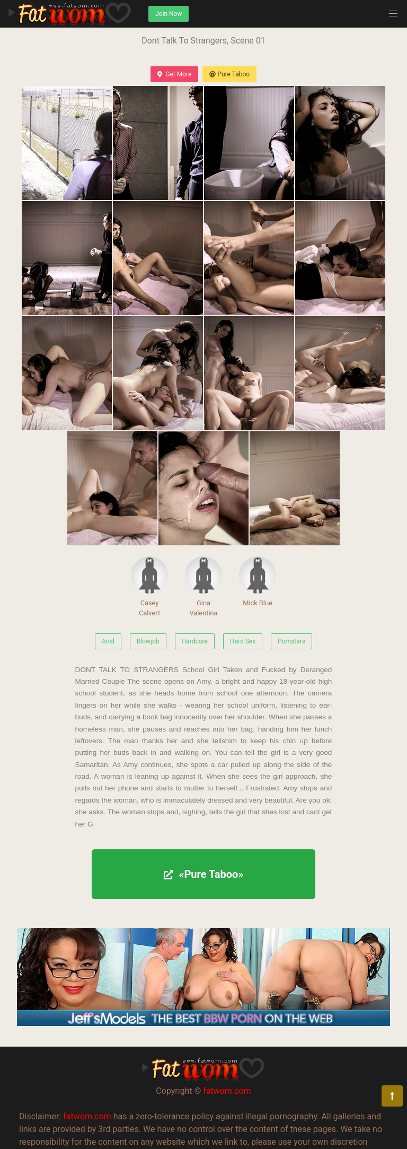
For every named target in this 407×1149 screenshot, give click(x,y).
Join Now (168, 14)
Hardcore (195, 641)
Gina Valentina (203, 586)
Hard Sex (242, 641)
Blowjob (148, 641)
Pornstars (291, 641)
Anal (108, 641)
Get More (174, 74)
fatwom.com (227, 1091)
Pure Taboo (229, 74)
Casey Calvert (149, 586)
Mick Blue (257, 581)
